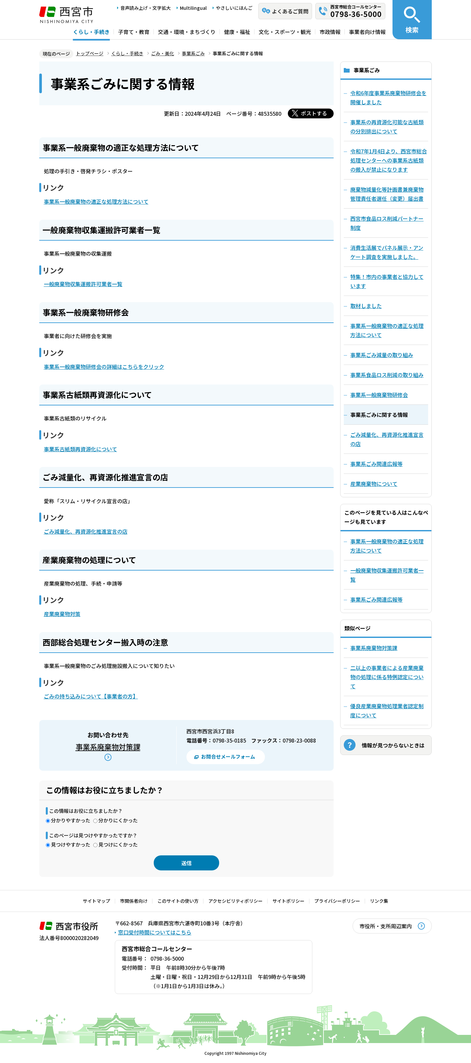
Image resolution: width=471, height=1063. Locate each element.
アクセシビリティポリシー (235, 901)
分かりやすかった (70, 820)
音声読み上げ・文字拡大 (145, 8)
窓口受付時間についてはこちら (154, 932)
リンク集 (379, 901)
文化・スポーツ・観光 (285, 32)
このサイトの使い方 (178, 901)
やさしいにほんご (234, 8)
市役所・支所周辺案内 (385, 926)
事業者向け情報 (367, 32)
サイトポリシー (288, 901)
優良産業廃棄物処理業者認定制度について (387, 710)
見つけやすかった (70, 844)
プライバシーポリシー (337, 901)
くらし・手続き (91, 32)
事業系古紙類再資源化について (80, 449)
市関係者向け (134, 901)
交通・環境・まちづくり (187, 32)
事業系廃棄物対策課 (108, 746)
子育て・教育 (133, 32)
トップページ (89, 53)
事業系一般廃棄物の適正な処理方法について (96, 201)
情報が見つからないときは (393, 745)
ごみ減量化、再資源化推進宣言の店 (86, 531)
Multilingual (193, 8)
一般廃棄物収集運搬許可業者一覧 (83, 284)
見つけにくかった (118, 844)
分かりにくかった (118, 820)
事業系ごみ (193, 53)
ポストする (314, 113)
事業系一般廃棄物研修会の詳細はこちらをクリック (104, 366)
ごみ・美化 (162, 53)
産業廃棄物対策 (62, 614)
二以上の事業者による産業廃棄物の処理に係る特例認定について (387, 677)
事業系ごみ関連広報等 (376, 599)
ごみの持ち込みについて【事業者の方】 (91, 696)
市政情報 (330, 32)
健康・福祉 (237, 32)
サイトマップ (96, 901)
